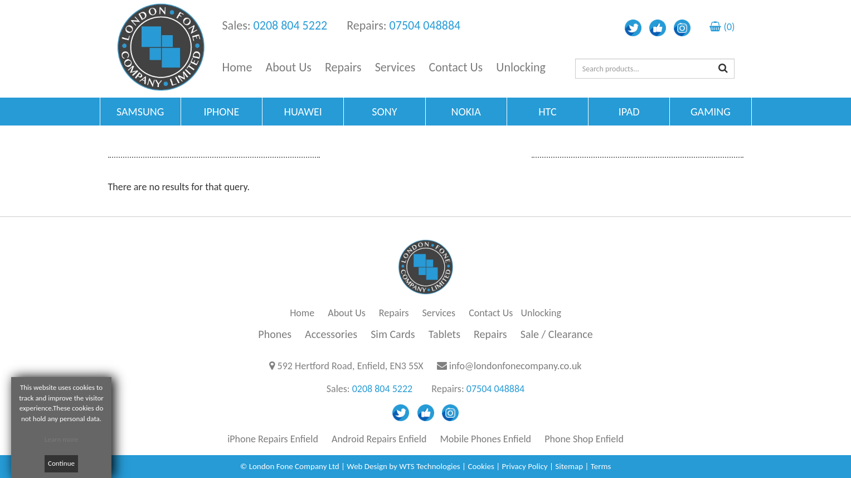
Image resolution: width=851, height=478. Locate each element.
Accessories (331, 334)
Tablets (444, 334)
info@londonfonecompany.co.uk (515, 366)
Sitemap (569, 466)
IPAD (629, 111)
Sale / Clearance (557, 334)
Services (395, 67)
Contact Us (456, 67)
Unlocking (521, 67)
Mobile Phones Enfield (485, 439)
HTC (547, 111)
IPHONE (222, 111)
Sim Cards (393, 334)
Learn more (62, 439)
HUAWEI (303, 111)
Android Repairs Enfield (379, 439)
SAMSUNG (140, 111)
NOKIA (466, 111)
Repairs (343, 67)
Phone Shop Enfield (584, 439)
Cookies (481, 466)
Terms (601, 466)
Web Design (367, 466)
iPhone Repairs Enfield (272, 439)
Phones (274, 334)
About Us (288, 67)
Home (237, 67)
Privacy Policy (525, 466)
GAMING (710, 111)
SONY (384, 111)
